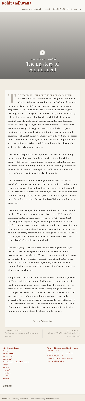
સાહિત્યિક (6, 378)
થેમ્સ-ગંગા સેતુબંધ (8, 373)
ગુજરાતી (47, 9)
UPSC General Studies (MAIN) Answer (16, 362)
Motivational (7, 359)
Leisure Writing (8, 353)
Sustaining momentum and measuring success (23, 333)
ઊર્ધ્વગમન (6, 367)
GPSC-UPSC (59, 9)
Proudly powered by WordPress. (15, 399)
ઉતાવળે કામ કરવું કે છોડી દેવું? (55, 355)
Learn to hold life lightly (55, 361)
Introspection (47, 321)
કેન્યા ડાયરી (6, 370)
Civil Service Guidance (11, 348)
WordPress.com (52, 399)
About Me (27, 9)
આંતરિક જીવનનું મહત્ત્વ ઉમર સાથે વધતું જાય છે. (60, 358)
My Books (72, 9)
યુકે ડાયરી (6, 376)
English (38, 9)
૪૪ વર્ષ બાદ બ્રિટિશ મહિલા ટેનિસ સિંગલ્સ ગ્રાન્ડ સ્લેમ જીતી (61, 333)
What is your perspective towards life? (60, 353)
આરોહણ (5, 364)
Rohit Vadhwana (16, 2)
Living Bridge (8, 356)
